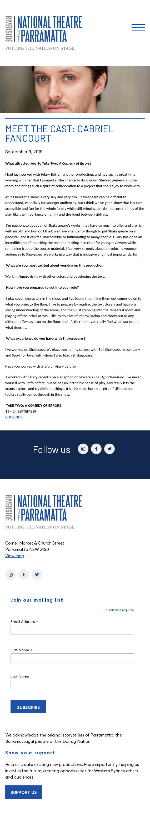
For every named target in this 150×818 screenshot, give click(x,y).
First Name (22, 650)
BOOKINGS (13, 417)
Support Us (24, 792)
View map (14, 555)
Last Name (20, 676)
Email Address (24, 621)
